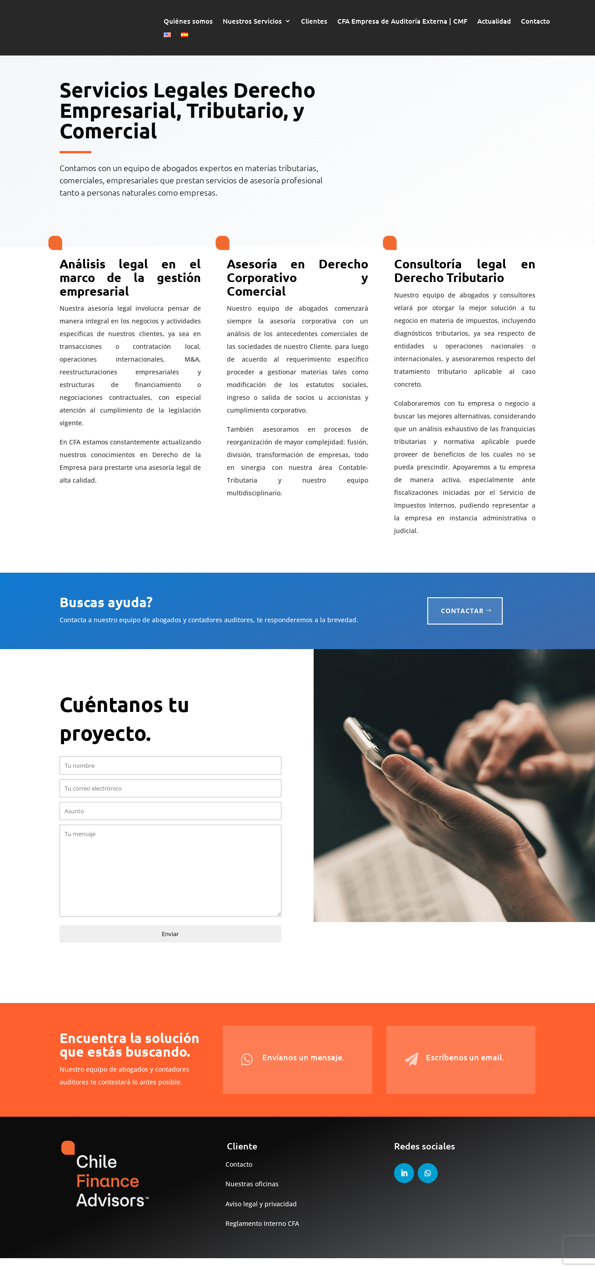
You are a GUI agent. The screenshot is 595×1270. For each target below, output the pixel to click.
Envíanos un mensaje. (303, 1068)
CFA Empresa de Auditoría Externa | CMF (402, 21)
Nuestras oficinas (252, 1196)
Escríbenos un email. (465, 1068)
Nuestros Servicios (252, 21)
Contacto (535, 21)
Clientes (314, 21)
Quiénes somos (188, 21)
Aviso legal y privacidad (261, 1216)
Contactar (462, 622)
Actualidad (494, 21)
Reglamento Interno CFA (262, 1236)
